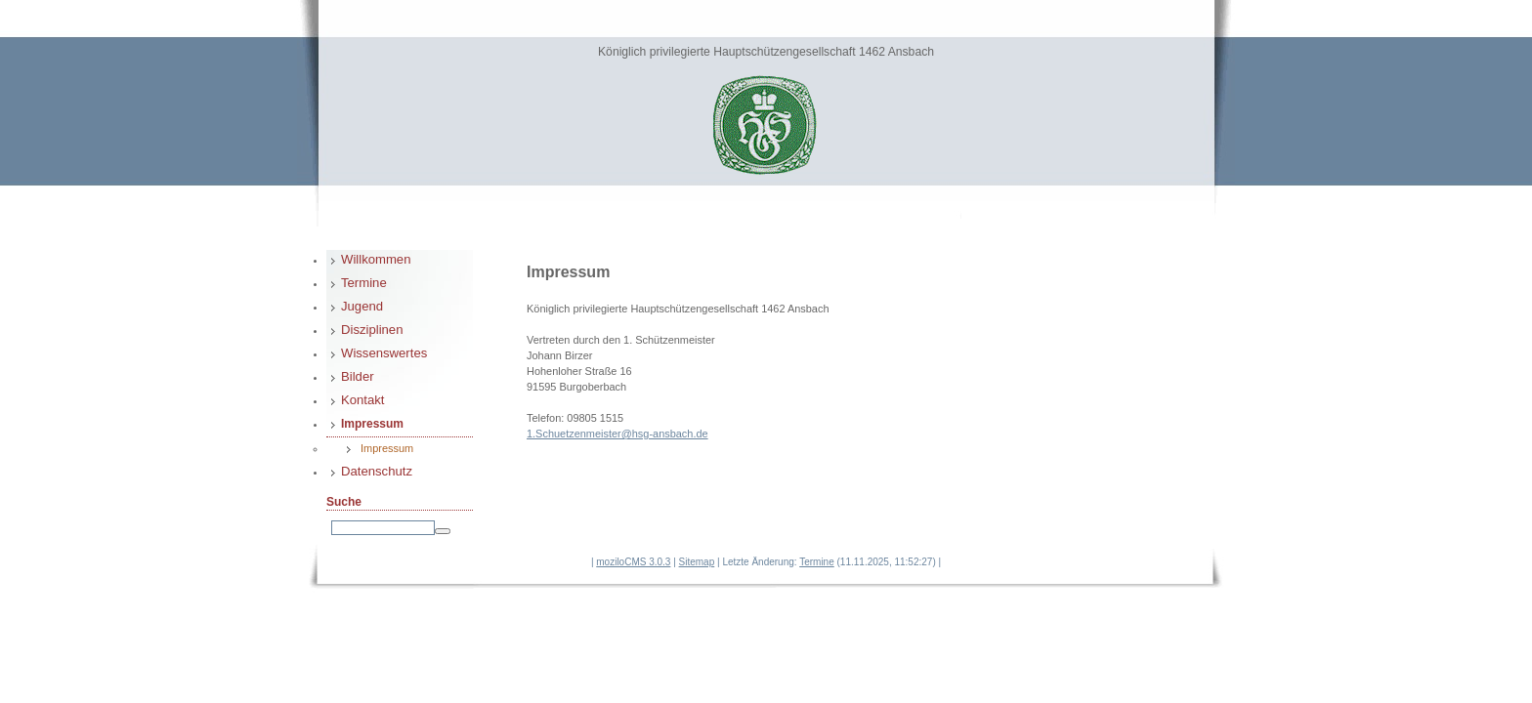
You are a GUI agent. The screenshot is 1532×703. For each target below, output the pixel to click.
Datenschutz (376, 471)
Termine (364, 282)
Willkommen (375, 259)
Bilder (357, 376)
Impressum (372, 424)
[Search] (383, 527)
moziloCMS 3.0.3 (633, 562)
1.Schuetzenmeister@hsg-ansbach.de (617, 433)
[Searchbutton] (442, 531)
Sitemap (697, 562)
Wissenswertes (384, 353)
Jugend (362, 306)
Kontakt (363, 400)
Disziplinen (372, 329)
